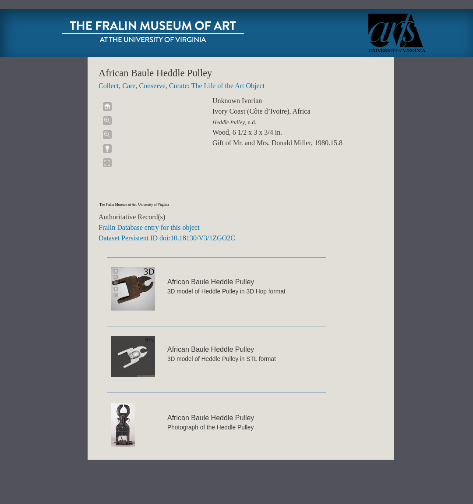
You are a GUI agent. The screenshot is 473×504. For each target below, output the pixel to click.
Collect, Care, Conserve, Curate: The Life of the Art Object (182, 85)
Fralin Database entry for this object (149, 227)
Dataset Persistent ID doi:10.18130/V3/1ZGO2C (167, 238)
